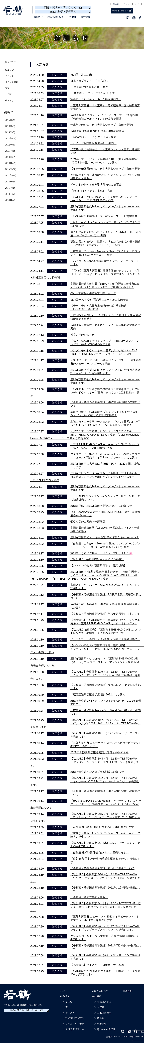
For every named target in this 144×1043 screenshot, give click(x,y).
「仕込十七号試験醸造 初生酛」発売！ (93, 143)
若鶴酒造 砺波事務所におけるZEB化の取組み (97, 131)
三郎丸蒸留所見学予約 (63, 11)
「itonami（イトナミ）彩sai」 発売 (91, 190)
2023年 (8, 138)
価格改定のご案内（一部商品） (89, 521)
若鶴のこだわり (55, 17)
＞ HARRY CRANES (72, 1018)
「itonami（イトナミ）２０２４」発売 (93, 137)
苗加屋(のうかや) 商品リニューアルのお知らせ (99, 299)
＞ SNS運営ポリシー (72, 1029)
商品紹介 (38, 17)
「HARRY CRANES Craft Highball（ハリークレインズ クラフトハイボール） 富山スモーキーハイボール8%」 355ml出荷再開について (85, 804)
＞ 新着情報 (99, 1023)
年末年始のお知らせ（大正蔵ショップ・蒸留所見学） (102, 124)
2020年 (8, 157)
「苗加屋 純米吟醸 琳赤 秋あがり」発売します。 (99, 852)
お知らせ (9, 70)
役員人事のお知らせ (82, 334)
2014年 (8, 194)
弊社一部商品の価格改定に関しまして (93, 293)
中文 (137, 4)
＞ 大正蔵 (98, 1007)
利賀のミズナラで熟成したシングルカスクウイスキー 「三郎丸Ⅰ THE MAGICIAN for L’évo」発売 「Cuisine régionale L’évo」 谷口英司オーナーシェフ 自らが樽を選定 (85, 435)
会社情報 (72, 17)
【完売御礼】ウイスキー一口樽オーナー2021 (97, 964)
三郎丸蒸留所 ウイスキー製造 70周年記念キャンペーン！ (104, 537)
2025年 (8, 126)
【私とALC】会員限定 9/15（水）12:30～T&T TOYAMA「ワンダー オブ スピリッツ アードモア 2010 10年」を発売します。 (85, 817)
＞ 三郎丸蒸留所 (101, 1012)
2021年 (8, 151)
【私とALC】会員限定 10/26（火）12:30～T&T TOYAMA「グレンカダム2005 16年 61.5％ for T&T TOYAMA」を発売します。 (85, 723)
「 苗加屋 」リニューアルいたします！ (93, 93)
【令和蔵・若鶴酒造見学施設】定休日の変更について (102, 868)
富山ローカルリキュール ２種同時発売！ (95, 99)
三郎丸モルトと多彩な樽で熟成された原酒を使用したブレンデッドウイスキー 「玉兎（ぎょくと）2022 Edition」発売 (85, 392)
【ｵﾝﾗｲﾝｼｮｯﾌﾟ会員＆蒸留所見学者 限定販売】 (101, 565)
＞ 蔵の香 (98, 1018)
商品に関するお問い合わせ (63, 7)
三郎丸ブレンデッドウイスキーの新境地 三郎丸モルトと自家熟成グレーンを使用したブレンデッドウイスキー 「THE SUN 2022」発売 (85, 477)
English (127, 4)
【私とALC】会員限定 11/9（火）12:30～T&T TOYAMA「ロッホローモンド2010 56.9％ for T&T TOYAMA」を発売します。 (85, 675)
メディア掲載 (11, 82)
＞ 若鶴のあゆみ (101, 1001)
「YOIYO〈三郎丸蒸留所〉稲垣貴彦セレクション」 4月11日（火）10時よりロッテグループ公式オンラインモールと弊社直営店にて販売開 (85, 274)
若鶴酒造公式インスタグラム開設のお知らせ (97, 771)
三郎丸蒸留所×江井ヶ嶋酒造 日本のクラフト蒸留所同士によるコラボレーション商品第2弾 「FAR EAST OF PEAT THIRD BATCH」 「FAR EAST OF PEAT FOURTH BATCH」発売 (84, 575)
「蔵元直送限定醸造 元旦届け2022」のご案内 (97, 694)
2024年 (8, 132)
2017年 (8, 175)
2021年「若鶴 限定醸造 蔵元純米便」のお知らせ (99, 752)
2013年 (8, 200)
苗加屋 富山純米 (81, 74)
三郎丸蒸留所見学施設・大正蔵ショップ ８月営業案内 (103, 216)
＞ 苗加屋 (66, 1001)
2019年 (8, 163)
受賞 (7, 88)
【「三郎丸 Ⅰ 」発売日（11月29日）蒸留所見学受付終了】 (105, 639)
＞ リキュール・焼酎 (72, 1023)
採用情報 (85, 17)
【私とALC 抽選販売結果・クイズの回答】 (97, 559)
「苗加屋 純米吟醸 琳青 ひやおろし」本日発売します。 (103, 827)
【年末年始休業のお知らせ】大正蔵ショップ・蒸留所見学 (105, 168)
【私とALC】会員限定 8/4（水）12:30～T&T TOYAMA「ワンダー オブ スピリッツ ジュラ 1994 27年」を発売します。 (85, 907)
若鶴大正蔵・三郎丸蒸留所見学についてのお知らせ (101, 505)
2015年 (8, 188)
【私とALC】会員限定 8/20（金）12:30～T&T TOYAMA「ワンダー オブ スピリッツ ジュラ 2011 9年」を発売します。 (85, 878)
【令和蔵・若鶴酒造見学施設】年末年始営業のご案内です (105, 613)
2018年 (8, 169)
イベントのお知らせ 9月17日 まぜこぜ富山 (96, 184)
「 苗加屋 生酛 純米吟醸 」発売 (89, 87)
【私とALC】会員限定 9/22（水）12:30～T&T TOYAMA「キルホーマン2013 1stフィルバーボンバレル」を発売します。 (84, 781)
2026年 (8, 120)
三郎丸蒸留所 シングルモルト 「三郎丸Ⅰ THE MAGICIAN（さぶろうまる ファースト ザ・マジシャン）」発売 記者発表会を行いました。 (84, 662)
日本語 (115, 4)
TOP (62, 990)
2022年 (8, 144)
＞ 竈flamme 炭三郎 (103, 1029)
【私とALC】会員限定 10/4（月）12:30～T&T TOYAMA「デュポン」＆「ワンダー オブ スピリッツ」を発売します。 (84, 762)
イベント (9, 76)
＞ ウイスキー (68, 1012)
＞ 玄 (64, 1007)
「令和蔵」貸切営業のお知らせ (89, 897)
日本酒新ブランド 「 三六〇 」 (89, 80)
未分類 (8, 94)
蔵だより (9, 100)
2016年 (8, 181)
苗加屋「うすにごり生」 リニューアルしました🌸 (101, 553)
